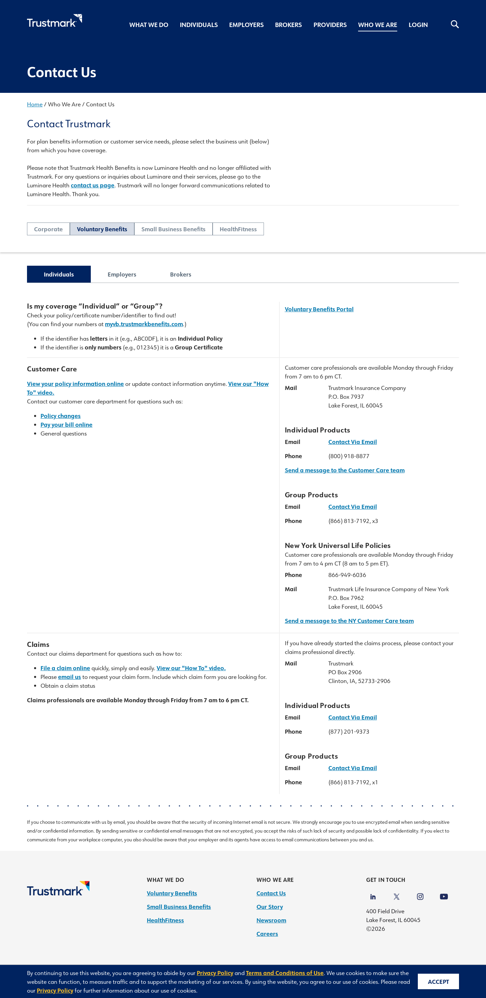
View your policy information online (75, 383)
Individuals (59, 274)
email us (69, 676)
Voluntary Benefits (102, 229)
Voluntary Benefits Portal (319, 309)
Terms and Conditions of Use (285, 972)
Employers (122, 274)
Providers (330, 25)
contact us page (92, 185)
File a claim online (65, 668)
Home (35, 104)
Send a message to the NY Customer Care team (349, 620)
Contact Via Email (352, 441)
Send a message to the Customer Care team (345, 470)
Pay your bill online (66, 424)
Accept (438, 981)
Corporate (48, 229)
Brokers (180, 274)
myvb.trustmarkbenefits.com (144, 323)
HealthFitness (238, 229)
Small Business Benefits (173, 229)
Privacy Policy (215, 972)
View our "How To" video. (191, 668)
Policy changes (60, 415)
